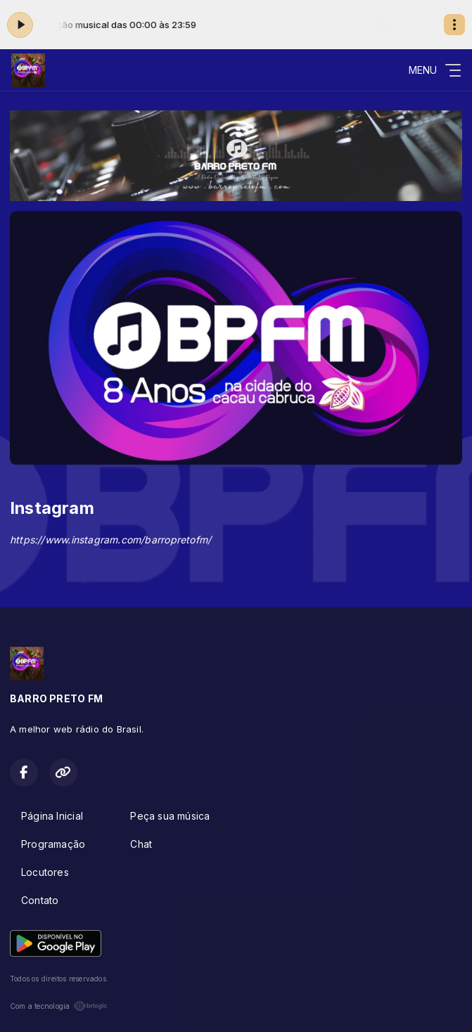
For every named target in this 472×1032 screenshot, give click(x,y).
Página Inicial (52, 816)
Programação (53, 844)
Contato (39, 900)
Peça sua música (170, 816)
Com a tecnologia (59, 1006)
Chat (141, 844)
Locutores (45, 872)
